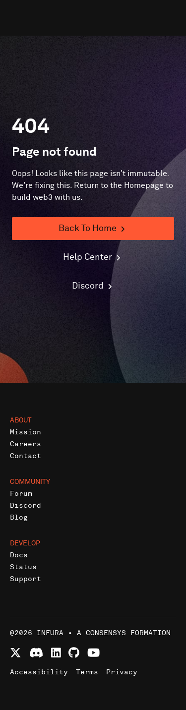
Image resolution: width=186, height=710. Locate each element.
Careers (25, 444)
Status (23, 567)
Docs (19, 555)
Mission (25, 432)
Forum (21, 493)
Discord (25, 505)
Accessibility (39, 672)
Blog (19, 517)
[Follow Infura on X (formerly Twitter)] (15, 652)
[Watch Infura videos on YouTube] (93, 652)
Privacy (121, 672)
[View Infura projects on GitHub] (73, 652)
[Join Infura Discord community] (36, 652)
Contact (25, 456)
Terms (87, 672)
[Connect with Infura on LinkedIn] (56, 652)
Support (25, 579)
